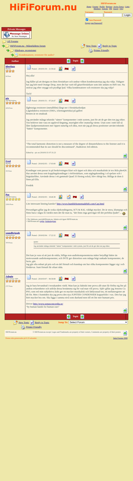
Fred (8, 161)
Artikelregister (50, 221)
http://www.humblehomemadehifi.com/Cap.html (80, 203)
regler (42, 221)
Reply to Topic (109, 45)
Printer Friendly (101, 50)
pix (7, 98)
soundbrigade (13, 233)
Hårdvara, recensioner (25, 50)
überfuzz (10, 66)
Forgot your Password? (93, 23)
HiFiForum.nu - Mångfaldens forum (27, 45)
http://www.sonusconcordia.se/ (48, 303)
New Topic (91, 45)
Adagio (9, 276)
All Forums (12, 41)
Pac (7, 194)
